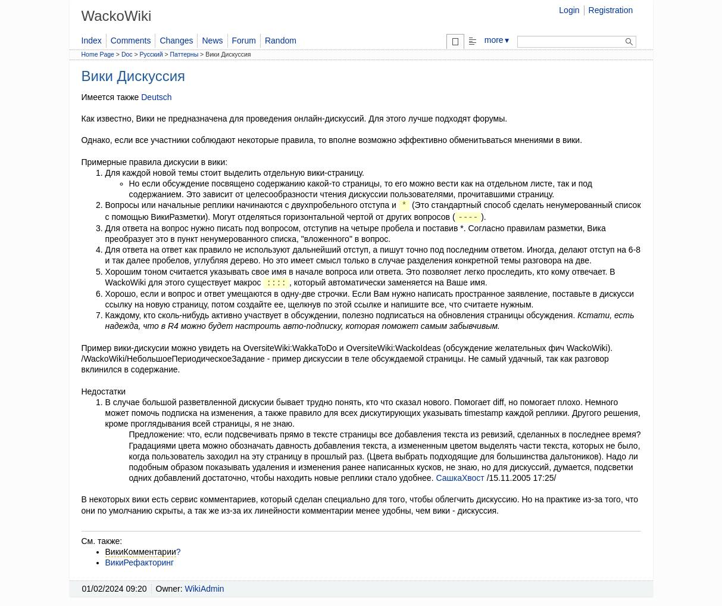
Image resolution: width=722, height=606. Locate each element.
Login (569, 10)
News (212, 40)
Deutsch (156, 97)
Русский (151, 54)
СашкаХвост (460, 478)
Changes (176, 40)
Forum (244, 40)
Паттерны (184, 54)
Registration (611, 10)
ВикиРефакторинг (139, 562)
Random (280, 40)
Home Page (98, 54)
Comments (131, 40)
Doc (127, 54)
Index (92, 40)
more (498, 40)
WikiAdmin (204, 588)
